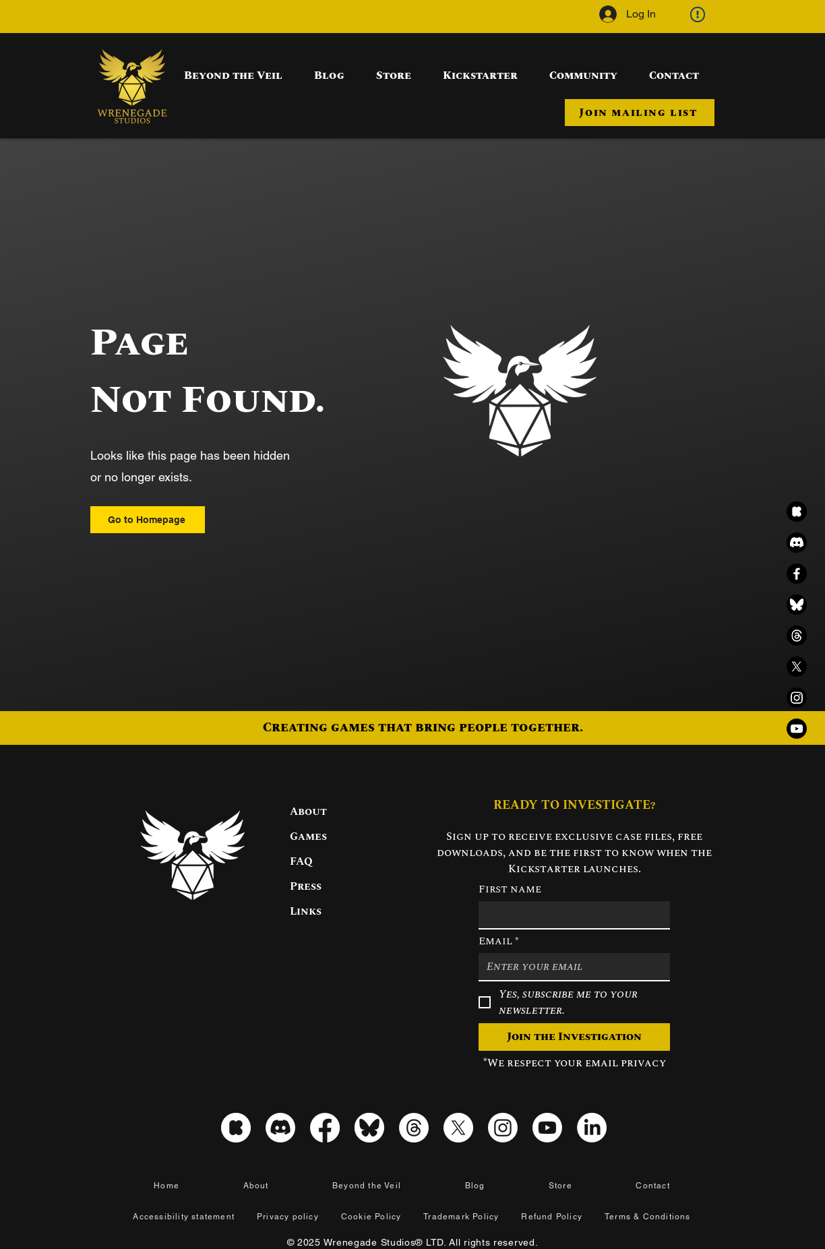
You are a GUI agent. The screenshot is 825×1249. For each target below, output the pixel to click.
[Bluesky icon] (369, 1128)
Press (306, 886)
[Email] (570, 966)
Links (306, 911)
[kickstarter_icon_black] (797, 511)
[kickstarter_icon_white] (236, 1128)
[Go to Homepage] (147, 519)
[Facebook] (797, 573)
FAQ (301, 861)
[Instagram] (797, 698)
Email (499, 941)
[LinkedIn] (592, 1128)
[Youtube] (797, 729)
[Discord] (797, 542)
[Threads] (797, 636)
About (308, 811)
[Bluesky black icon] (797, 605)
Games (308, 836)
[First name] (570, 914)
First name (510, 889)
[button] (639, 112)
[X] (797, 667)
